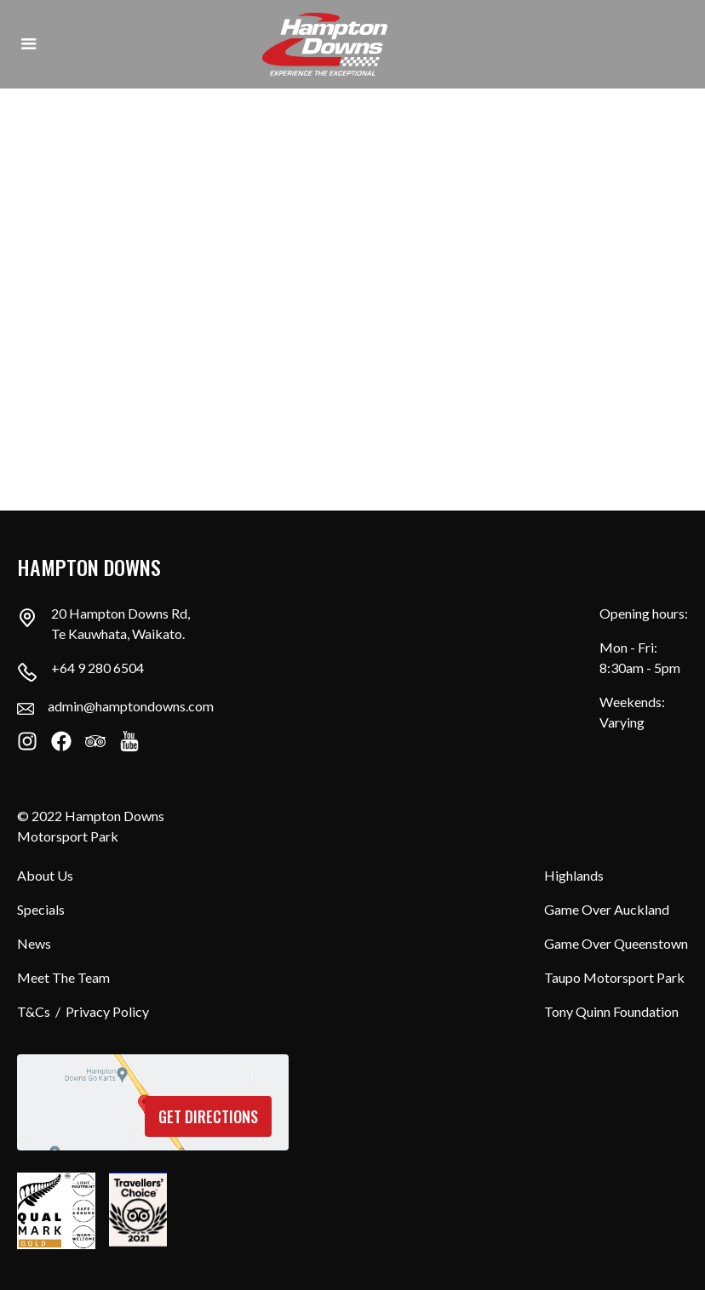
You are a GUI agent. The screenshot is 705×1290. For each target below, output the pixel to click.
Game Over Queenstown (616, 943)
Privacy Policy (107, 1011)
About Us (45, 875)
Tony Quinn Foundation (611, 1011)
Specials (41, 909)
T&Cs (33, 1011)
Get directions (208, 1116)
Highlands (574, 875)
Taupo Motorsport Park (614, 977)
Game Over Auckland (606, 909)
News (34, 943)
